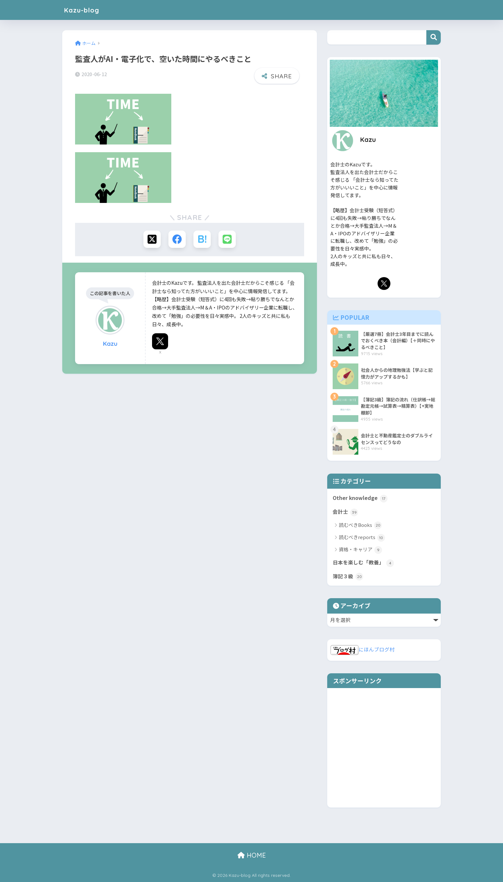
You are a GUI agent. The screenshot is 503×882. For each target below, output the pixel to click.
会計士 (345, 512)
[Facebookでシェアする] (177, 239)
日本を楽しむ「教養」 (363, 563)
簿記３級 (348, 576)
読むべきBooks (360, 525)
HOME (251, 855)
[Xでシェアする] (151, 239)
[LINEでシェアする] (227, 239)
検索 (433, 37)
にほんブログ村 (362, 649)
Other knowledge (360, 498)
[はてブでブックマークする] (202, 239)
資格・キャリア (360, 550)
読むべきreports (362, 538)
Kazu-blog (83, 9)
